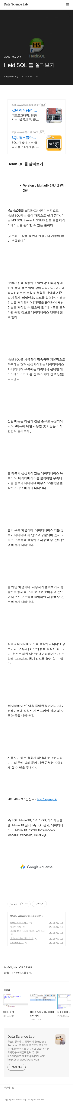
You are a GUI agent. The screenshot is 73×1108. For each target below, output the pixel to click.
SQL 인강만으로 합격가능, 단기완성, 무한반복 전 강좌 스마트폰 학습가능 (25, 145)
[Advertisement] (36, 866)
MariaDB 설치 (17, 942)
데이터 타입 (15, 926)
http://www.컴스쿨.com (24, 132)
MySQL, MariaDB (17, 916)
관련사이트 (9, 1087)
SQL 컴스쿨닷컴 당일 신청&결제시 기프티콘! (24, 138)
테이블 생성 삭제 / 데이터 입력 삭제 (28, 931)
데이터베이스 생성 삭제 (21, 938)
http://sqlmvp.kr (47, 799)
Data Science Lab (16, 4)
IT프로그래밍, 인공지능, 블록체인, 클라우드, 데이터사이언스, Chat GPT (25, 118)
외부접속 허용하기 (19, 922)
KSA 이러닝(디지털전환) (24, 111)
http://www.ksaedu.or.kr (25, 104)
